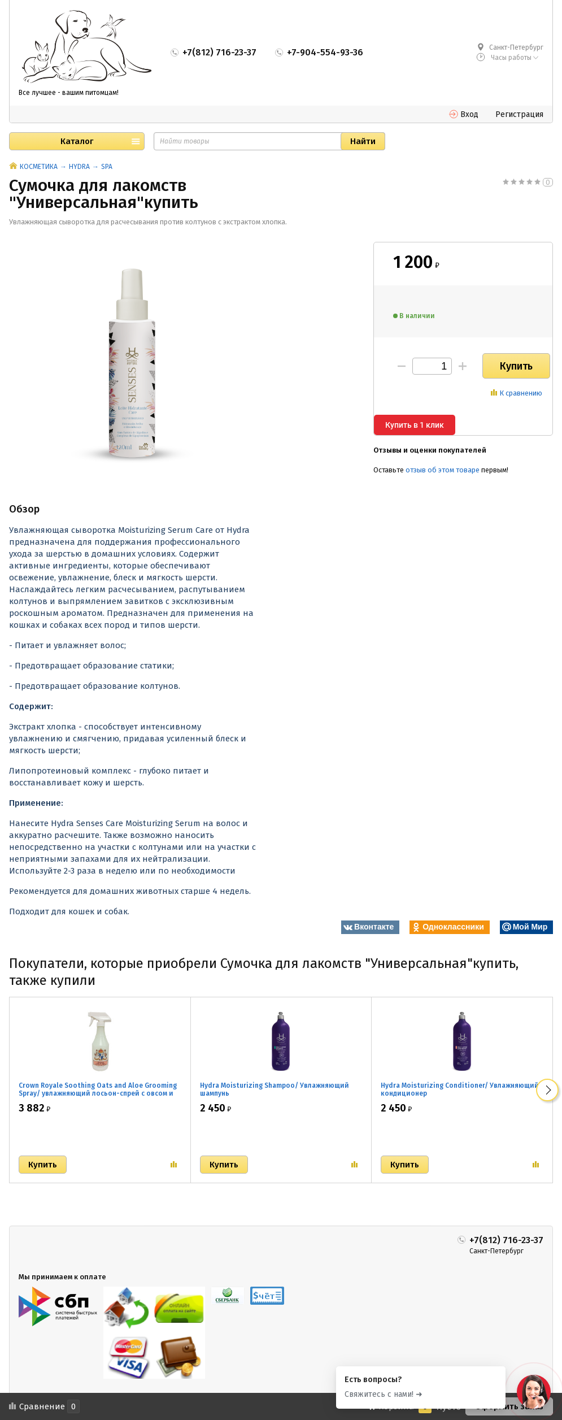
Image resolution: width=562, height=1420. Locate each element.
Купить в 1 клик (414, 424)
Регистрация (519, 114)
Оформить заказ (509, 1406)
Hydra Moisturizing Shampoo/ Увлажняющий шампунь (274, 1089)
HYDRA (79, 167)
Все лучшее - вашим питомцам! (69, 93)
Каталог (76, 141)
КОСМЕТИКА (39, 167)
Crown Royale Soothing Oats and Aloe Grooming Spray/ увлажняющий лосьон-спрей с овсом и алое (98, 1093)
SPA (106, 167)
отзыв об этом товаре (443, 470)
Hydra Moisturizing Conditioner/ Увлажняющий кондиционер (460, 1089)
